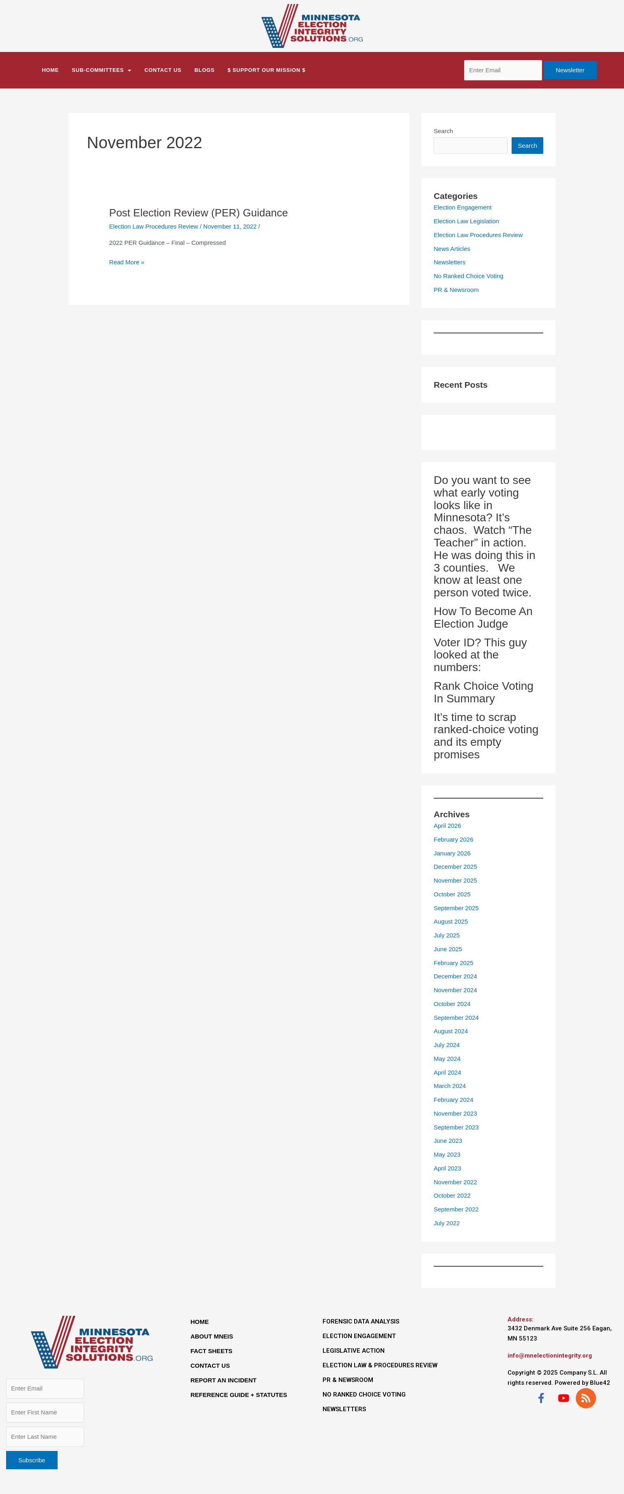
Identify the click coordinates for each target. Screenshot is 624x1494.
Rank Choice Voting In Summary (484, 692)
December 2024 (455, 976)
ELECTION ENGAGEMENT (359, 1336)
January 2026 (452, 853)
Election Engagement (463, 207)
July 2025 (447, 935)
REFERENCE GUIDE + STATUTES (238, 1394)
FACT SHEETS (211, 1350)
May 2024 (447, 1058)
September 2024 (456, 1017)
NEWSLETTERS (344, 1409)
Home (50, 70)
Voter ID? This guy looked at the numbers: (480, 655)
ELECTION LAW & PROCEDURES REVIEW (380, 1365)
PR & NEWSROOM (348, 1380)
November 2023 (455, 1113)
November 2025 (455, 880)
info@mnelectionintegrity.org (550, 1355)
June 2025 (448, 949)
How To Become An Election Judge (483, 617)
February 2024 (453, 1099)
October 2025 (452, 894)
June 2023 (448, 1140)
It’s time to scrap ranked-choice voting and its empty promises (486, 736)
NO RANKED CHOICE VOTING (364, 1394)
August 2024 (451, 1031)
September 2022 (456, 1209)
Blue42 (600, 1382)
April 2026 (447, 825)
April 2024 (447, 1072)
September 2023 (456, 1127)
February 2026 (453, 839)
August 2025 (451, 921)
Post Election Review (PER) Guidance (198, 213)
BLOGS (204, 70)
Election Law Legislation (466, 221)
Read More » (126, 261)
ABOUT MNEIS (211, 1336)
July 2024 (447, 1044)
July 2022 (447, 1223)
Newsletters (449, 262)
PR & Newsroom (456, 289)
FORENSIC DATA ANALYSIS (361, 1321)
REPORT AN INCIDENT (223, 1380)
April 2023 (447, 1168)
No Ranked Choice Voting (469, 275)
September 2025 (456, 908)
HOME (199, 1321)
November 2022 (455, 1182)
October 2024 (452, 1003)
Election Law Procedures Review (153, 226)
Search (443, 130)
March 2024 (450, 1085)
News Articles (452, 248)
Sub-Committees (101, 70)
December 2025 (455, 866)
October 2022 (452, 1195)
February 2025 (453, 962)
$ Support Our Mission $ (267, 70)
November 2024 (455, 990)
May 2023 (447, 1154)
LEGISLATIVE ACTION (354, 1350)
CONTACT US (162, 70)
